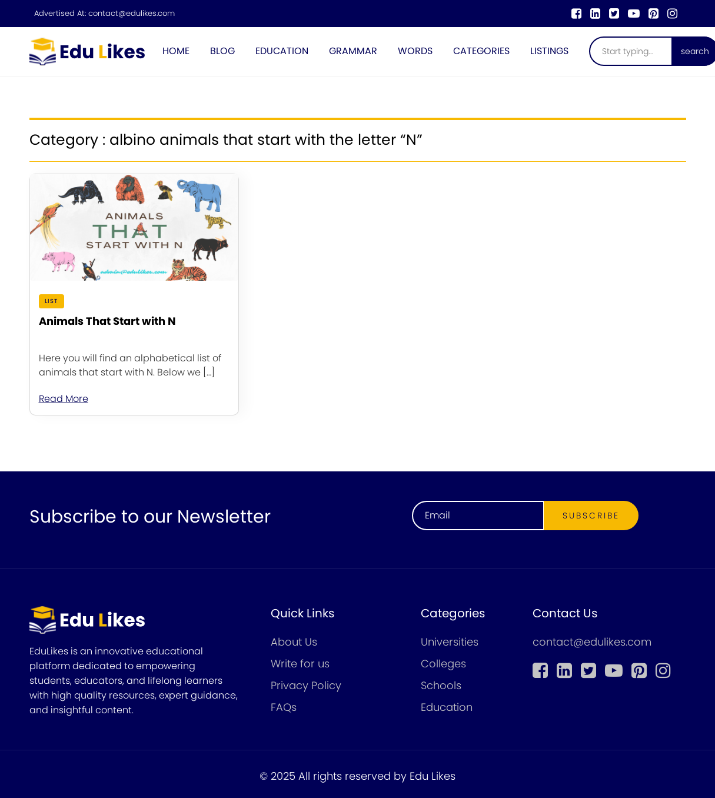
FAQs (284, 707)
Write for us (300, 663)
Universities (449, 641)
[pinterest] (654, 13)
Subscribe (591, 515)
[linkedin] (595, 13)
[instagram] (672, 13)
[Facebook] (576, 13)
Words (415, 51)
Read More (63, 398)
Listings (549, 51)
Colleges (443, 663)
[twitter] (614, 13)
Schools (441, 685)
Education (281, 51)
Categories (481, 51)
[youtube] (634, 13)
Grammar (353, 51)
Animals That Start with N (107, 321)
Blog (222, 51)
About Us (294, 641)
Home (175, 51)
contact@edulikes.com (131, 13)
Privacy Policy (306, 685)
